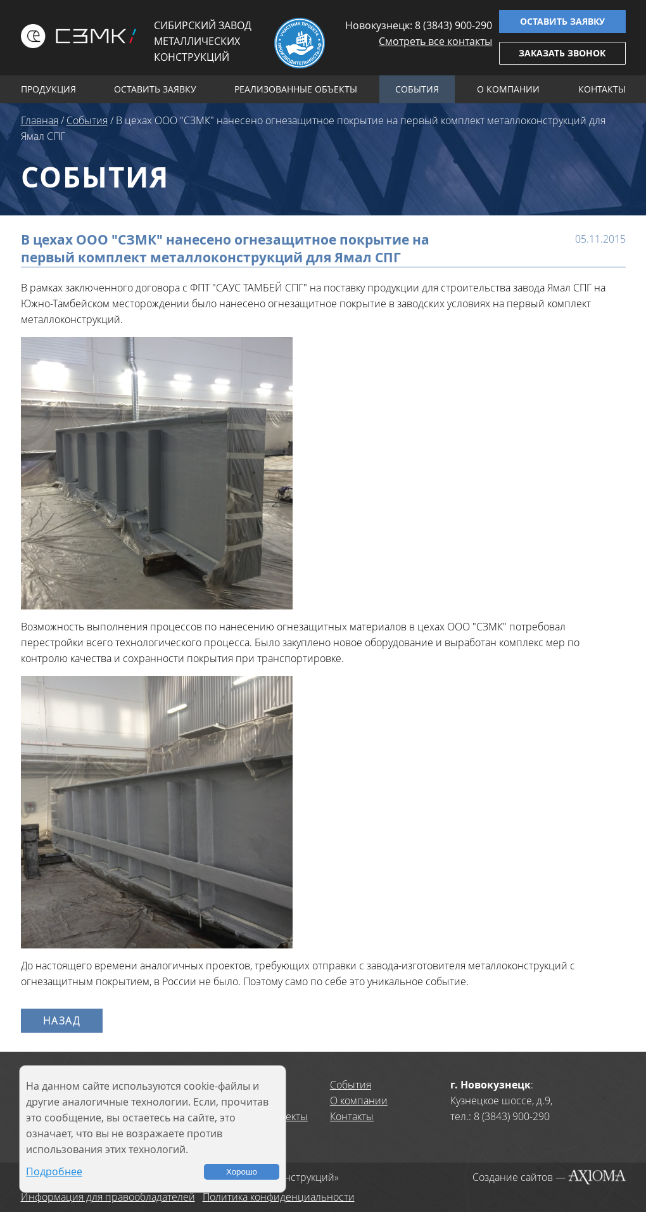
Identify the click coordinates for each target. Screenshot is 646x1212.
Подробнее (54, 1171)
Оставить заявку (562, 21)
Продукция (48, 89)
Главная (39, 120)
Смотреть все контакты (435, 41)
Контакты (602, 89)
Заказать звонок (562, 53)
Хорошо (241, 1172)
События (417, 89)
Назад (61, 1021)
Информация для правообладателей (108, 1197)
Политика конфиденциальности (279, 1197)
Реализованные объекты (295, 89)
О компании (508, 89)
